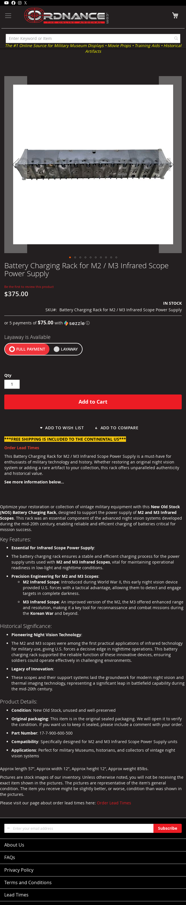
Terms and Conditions (28, 882)
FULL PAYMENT (30, 349)
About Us (14, 845)
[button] (15, 164)
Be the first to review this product (29, 286)
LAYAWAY (69, 349)
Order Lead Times (114, 803)
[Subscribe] (167, 828)
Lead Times (16, 895)
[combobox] (93, 38)
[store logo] (58, 15)
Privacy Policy (18, 870)
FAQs (9, 857)
